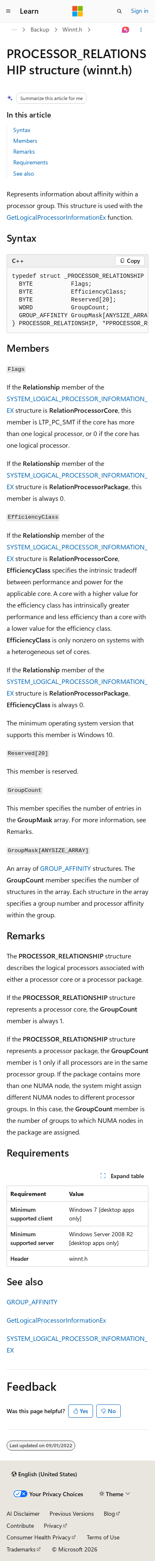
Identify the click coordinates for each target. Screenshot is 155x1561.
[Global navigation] (8, 11)
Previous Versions (72, 1513)
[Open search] (119, 11)
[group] (77, 300)
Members (25, 141)
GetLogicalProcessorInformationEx (56, 217)
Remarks (24, 151)
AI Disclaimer (23, 1513)
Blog (109, 1513)
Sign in (139, 11)
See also (23, 173)
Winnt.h (72, 29)
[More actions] (141, 30)
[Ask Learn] (126, 30)
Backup (40, 29)
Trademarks (21, 1549)
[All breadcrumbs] (14, 30)
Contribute (20, 1525)
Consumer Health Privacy (39, 1537)
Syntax (21, 130)
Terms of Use (103, 1537)
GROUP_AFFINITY (65, 868)
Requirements (30, 162)
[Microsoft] (77, 11)
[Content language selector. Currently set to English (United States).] (44, 1474)
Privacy (53, 1525)
